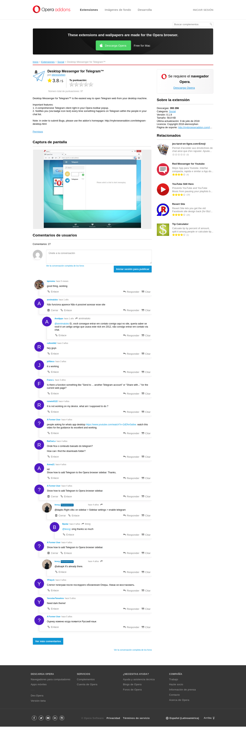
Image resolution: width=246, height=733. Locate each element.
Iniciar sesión (203, 9)
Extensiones (89, 9)
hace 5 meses (62, 281)
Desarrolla (145, 9)
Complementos (86, 685)
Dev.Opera (37, 701)
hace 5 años (71, 604)
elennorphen (58, 74)
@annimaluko (62, 324)
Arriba (208, 724)
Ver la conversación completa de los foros (65, 266)
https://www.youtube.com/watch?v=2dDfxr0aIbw (113, 427)
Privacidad (113, 724)
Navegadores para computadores (50, 685)
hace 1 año (64, 300)
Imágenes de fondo (118, 9)
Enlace (53, 292)
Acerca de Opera (179, 706)
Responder (131, 292)
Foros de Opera (132, 695)
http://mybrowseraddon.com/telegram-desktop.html (206, 127)
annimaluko (83, 319)
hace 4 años (64, 404)
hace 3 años (63, 344)
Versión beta (38, 707)
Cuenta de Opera (87, 690)
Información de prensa (182, 695)
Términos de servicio (136, 724)
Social (60, 61)
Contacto (174, 701)
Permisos (38, 131)
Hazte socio (176, 690)
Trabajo (173, 685)
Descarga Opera (115, 45)
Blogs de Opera (132, 690)
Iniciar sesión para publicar (132, 269)
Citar (145, 292)
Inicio (35, 61)
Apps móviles (39, 690)
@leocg (66, 533)
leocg (86, 528)
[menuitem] (86, 9)
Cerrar (52, 310)
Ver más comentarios (48, 647)
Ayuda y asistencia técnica (139, 685)
